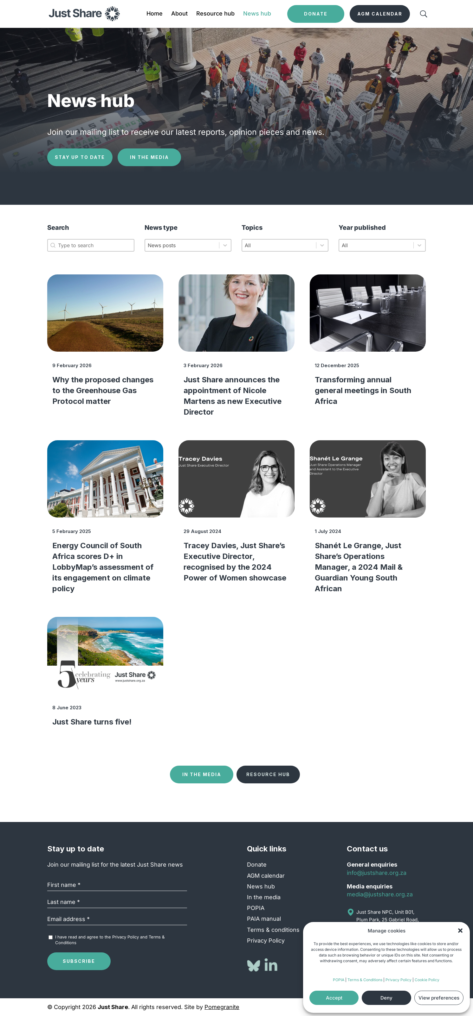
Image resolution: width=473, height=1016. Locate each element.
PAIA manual (264, 918)
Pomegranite (221, 1007)
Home (154, 14)
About (179, 14)
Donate (257, 864)
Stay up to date (80, 157)
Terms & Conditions (364, 979)
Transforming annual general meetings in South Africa (363, 390)
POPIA (338, 979)
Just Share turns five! (92, 721)
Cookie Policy (427, 979)
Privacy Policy (398, 979)
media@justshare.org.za (380, 894)
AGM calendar (266, 875)
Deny (386, 998)
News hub (257, 14)
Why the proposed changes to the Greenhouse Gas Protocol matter (102, 390)
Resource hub (215, 14)
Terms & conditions (273, 929)
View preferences (438, 998)
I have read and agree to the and (110, 939)
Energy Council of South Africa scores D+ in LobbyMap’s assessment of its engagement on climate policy (102, 567)
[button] (460, 930)
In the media (149, 157)
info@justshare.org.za (376, 872)
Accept (334, 998)
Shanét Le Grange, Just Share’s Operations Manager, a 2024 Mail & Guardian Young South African (359, 567)
